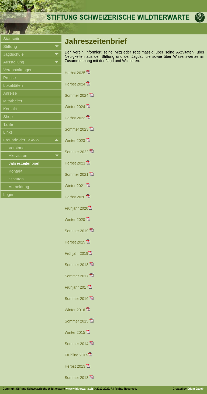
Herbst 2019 (77, 242)
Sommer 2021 (79, 174)
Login (8, 194)
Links (8, 132)
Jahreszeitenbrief (24, 163)
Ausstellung (13, 62)
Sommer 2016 (79, 298)
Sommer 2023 (79, 129)
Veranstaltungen (17, 69)
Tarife (8, 124)
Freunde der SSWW (21, 140)
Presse (9, 77)
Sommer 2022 (79, 152)
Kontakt (10, 108)
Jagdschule (13, 54)
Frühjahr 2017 (78, 287)
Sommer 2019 (79, 231)
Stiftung (10, 46)
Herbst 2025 (77, 73)
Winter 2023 (77, 140)
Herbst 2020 (77, 197)
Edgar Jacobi (195, 388)
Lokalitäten (13, 85)
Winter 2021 (77, 186)
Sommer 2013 (79, 377)
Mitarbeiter (12, 101)
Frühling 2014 (78, 355)
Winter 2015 (77, 332)
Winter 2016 (77, 310)
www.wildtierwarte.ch (79, 388)
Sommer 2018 (79, 265)
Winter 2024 (77, 107)
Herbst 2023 (77, 118)
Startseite (11, 38)
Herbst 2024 (77, 84)
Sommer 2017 (79, 276)
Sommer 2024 (79, 95)
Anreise (10, 93)
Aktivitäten (18, 155)
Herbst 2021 (77, 163)
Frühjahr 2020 (78, 208)
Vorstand (17, 147)
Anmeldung (19, 186)
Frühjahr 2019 (78, 253)
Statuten (16, 179)
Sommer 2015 (79, 321)
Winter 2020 (77, 219)
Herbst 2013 (77, 366)
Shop (8, 116)
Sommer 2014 (79, 344)
